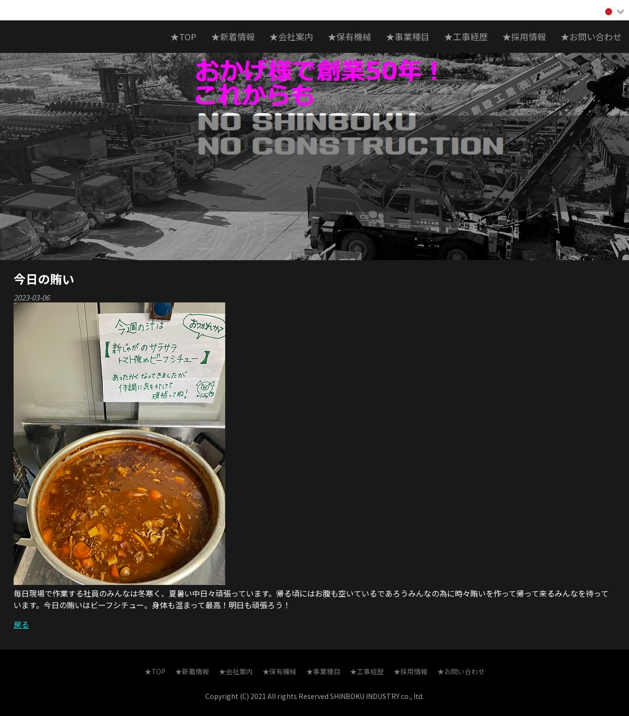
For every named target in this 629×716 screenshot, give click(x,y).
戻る (21, 624)
